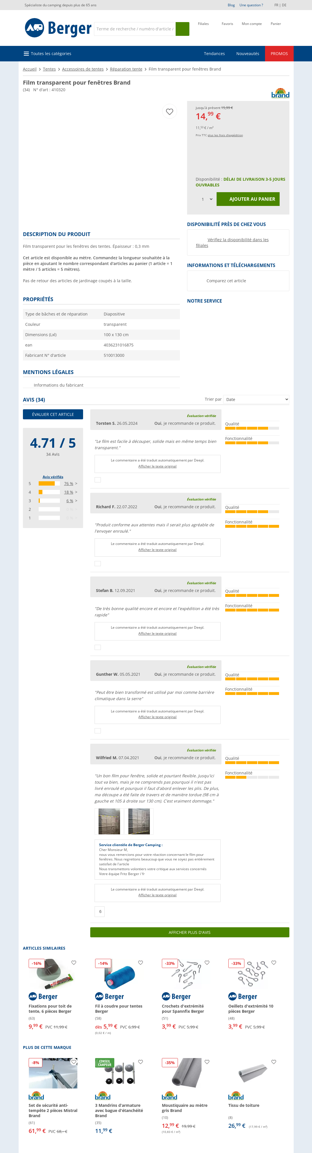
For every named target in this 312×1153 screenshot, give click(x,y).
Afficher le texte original (157, 466)
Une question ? (251, 5)
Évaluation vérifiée (201, 416)
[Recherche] (134, 29)
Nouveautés (247, 53)
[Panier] (276, 28)
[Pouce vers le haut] (98, 479)
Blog (231, 5)
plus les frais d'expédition (225, 135)
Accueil (30, 69)
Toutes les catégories (51, 53)
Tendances (214, 53)
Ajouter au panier (248, 199)
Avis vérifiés (53, 476)
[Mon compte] (252, 28)
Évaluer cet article (53, 414)
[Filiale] (203, 28)
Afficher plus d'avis (190, 932)
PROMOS (279, 53)
